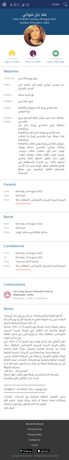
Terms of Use (35, 429)
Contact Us (34, 439)
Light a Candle (12, 61)
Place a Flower (33, 61)
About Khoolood (34, 423)
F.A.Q (34, 445)
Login (55, 4)
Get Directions (23, 203)
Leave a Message (55, 61)
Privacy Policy (35, 434)
